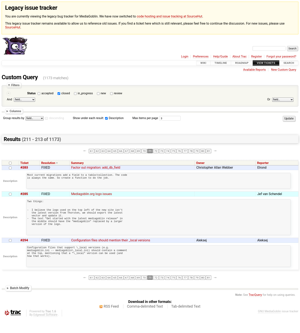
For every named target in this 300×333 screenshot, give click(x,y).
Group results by (13, 118)
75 (173, 151)
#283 (24, 167)
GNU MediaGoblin (269, 326)
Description (114, 118)
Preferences (201, 56)
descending (56, 118)
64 (109, 151)
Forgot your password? (281, 56)
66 (120, 151)
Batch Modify (19, 303)
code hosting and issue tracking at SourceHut (169, 16)
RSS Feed (111, 321)
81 (208, 151)
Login (184, 56)
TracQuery (255, 309)
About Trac (240, 56)
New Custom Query (283, 70)
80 (202, 151)
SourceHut (12, 27)
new (103, 93)
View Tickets (266, 63)
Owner (200, 163)
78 (190, 151)
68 (132, 151)
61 (91, 151)
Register (256, 56)
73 (161, 151)
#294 (24, 251)
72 (155, 151)
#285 (24, 197)
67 (126, 151)
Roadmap (242, 63)
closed (65, 93)
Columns (15, 111)
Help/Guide (220, 56)
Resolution (48, 163)
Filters (15, 85)
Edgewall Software (45, 329)
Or (268, 99)
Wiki (203, 63)
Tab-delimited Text (185, 321)
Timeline (221, 63)
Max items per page (145, 118)
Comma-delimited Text (145, 321)
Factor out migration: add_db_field (95, 167)
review (118, 93)
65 (114, 151)
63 (103, 151)
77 (185, 151)
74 (167, 151)
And (9, 99)
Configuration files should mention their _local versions (110, 251)
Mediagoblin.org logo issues (91, 197)
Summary (77, 163)
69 (138, 151)
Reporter (263, 163)
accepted (47, 93)
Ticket (24, 163)
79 (196, 151)
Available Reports (254, 70)
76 (179, 151)
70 (144, 151)
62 (97, 151)
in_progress (85, 93)
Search (289, 63)
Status (31, 93)
